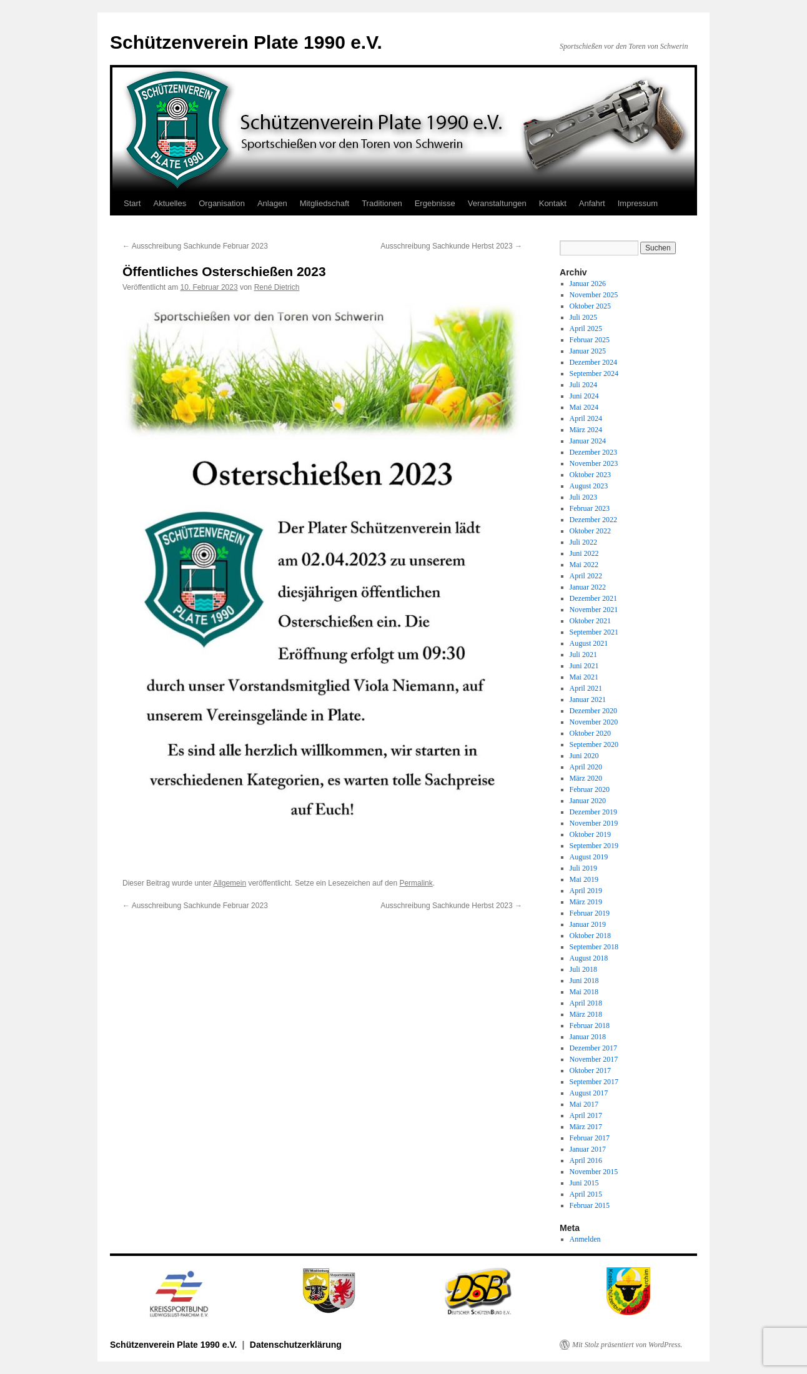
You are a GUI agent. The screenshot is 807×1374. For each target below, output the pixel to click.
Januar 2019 (588, 924)
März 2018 (586, 1014)
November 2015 (594, 1171)
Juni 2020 (584, 755)
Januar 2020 (588, 800)
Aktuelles (169, 203)
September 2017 (594, 1081)
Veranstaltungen (497, 203)
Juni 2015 (584, 1183)
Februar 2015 (590, 1205)
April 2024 (586, 418)
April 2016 (586, 1160)
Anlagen (272, 203)
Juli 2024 (583, 384)
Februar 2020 (590, 789)
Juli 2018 (583, 969)
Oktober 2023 (590, 474)
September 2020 (594, 744)
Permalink (415, 883)
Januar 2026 (588, 283)
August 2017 (589, 1093)
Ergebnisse (435, 203)
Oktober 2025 (590, 306)
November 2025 (594, 294)
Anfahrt (592, 203)
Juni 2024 (584, 396)
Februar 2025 (590, 339)
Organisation (222, 203)
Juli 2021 (583, 654)
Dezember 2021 (593, 598)
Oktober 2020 (590, 733)
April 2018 (586, 1003)
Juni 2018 (584, 980)
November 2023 (594, 463)
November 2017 (594, 1059)
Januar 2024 (588, 441)
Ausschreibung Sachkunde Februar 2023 (195, 246)
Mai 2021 (584, 677)
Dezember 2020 (593, 710)
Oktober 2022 (590, 530)
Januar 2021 (588, 699)
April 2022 (586, 575)
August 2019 (589, 857)
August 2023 (589, 486)
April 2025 (586, 328)
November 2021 (594, 609)
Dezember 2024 (593, 362)
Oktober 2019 (590, 834)
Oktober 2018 (590, 935)
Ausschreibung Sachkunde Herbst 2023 (451, 246)
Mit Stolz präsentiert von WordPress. (627, 1344)
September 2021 (594, 632)
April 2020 (586, 767)
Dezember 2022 (593, 519)
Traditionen (382, 203)
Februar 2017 (590, 1138)
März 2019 (586, 901)
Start (132, 203)
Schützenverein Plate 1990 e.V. (246, 42)
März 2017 (586, 1126)
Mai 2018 (584, 991)
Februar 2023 (590, 508)
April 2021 (586, 688)
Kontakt (553, 203)
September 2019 (594, 845)
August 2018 (589, 958)
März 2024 (586, 429)
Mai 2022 (584, 564)
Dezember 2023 (593, 452)
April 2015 (586, 1194)
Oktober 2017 (590, 1070)
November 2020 (594, 722)
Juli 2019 (583, 868)
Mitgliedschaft (324, 203)
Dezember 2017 (593, 1048)
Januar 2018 (588, 1036)
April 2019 (586, 890)
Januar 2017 (588, 1149)
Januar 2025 (588, 351)
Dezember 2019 (593, 812)
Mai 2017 (584, 1104)
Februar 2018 (590, 1025)
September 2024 (594, 373)
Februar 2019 (590, 913)
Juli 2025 (583, 317)
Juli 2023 (583, 497)
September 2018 (594, 946)
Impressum (638, 203)
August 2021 (589, 643)
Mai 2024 (584, 407)
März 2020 (586, 778)
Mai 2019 (584, 879)
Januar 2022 (588, 587)
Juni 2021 (584, 665)
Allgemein (229, 883)
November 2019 (594, 823)
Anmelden (585, 1239)
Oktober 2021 (590, 620)
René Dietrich (277, 287)
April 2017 (586, 1115)
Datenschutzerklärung (296, 1345)
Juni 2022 (584, 553)
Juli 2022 (583, 542)
